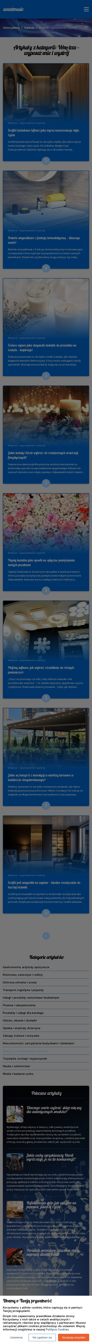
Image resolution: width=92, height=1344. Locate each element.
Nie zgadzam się (42, 1337)
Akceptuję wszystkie (73, 1337)
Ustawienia (16, 1337)
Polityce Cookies (57, 1329)
